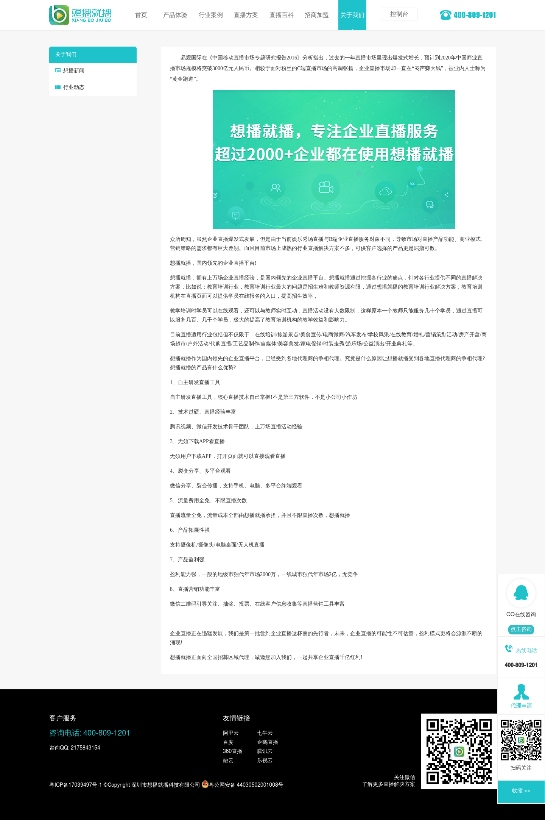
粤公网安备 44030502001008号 (242, 784)
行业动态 (73, 87)
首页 (142, 15)
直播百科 (281, 15)
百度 (228, 742)
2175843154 (85, 748)
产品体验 (175, 15)
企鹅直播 (267, 742)
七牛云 (265, 733)
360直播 (232, 751)
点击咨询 (521, 629)
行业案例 (211, 15)
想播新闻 (73, 70)
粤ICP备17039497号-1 (75, 785)
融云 (228, 760)
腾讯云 (265, 751)
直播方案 (246, 15)
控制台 (399, 14)
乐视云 (265, 760)
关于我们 (352, 15)
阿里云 (231, 733)
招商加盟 (317, 15)
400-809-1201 (107, 733)
